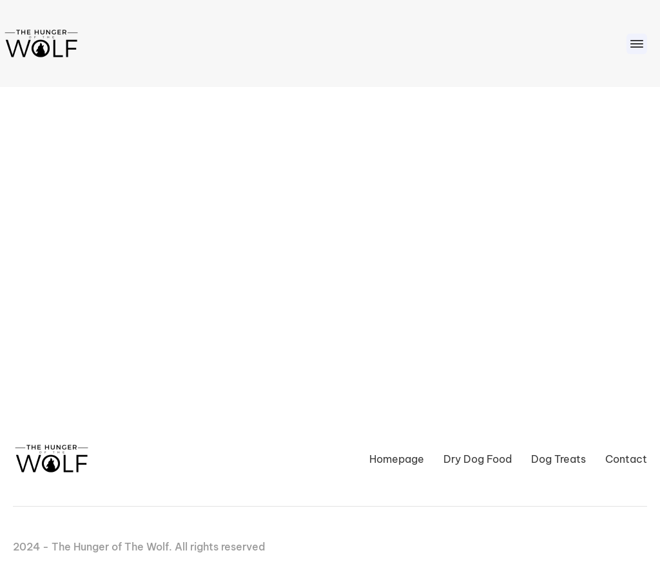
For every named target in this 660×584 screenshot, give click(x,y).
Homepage (396, 459)
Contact (626, 459)
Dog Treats (558, 459)
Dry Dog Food (477, 459)
